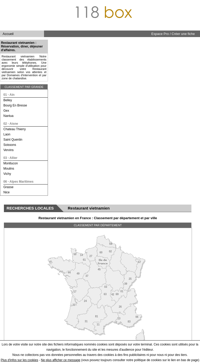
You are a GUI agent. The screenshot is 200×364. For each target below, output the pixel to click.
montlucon (10, 163)
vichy (7, 174)
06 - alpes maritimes (18, 181)
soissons (9, 145)
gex (6, 110)
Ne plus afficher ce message (60, 360)
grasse (8, 187)
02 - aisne (10, 124)
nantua (8, 116)
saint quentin (12, 139)
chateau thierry (14, 129)
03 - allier (10, 158)
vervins (8, 150)
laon (6, 134)
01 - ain (9, 95)
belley (7, 100)
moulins (8, 168)
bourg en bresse (15, 105)
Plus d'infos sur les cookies (19, 360)
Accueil (8, 34)
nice (6, 192)
